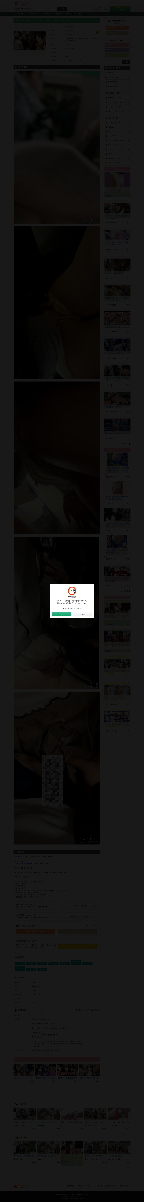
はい (61, 614)
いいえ (82, 614)
